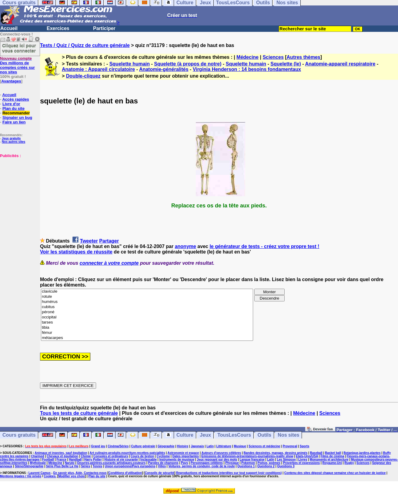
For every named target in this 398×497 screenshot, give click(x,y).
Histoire (182, 446)
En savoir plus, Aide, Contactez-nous (80, 473)
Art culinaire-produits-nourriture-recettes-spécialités (127, 453)
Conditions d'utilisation (125, 473)
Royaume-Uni (332, 463)
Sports (304, 446)
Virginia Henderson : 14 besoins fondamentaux (247, 69)
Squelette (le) (285, 63)
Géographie (166, 446)
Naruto (69, 463)
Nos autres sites (13, 141)
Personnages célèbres (207, 463)
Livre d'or (11, 104)
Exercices (58, 28)
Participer (104, 28)
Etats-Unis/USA (307, 456)
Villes (162, 466)
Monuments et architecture (329, 459)
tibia (147, 327)
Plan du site (13, 108)
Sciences (273, 57)
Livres (302, 459)
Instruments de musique (176, 459)
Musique (240, 446)
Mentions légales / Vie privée (20, 476)
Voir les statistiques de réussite (76, 251)
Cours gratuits (18, 435)
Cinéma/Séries (118, 446)
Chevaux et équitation (62, 456)
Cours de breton (142, 456)
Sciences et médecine (264, 446)
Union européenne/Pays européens (130, 466)
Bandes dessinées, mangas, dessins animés (276, 453)
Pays (184, 463)
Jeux (205, 435)
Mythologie (38, 463)
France (61, 459)
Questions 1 (246, 466)
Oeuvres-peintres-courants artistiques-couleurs (111, 463)
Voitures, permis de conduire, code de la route (201, 466)
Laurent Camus (39, 473)
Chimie (86, 456)
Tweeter (89, 240)
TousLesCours (234, 435)
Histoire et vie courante (121, 459)
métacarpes (147, 338)
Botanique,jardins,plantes (361, 453)
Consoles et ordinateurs (110, 456)
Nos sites (288, 435)
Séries (85, 466)
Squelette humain (129, 63)
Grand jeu (98, 446)
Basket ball (333, 453)
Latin (210, 446)
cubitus (147, 307)
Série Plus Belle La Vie (62, 466)
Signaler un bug (17, 117)
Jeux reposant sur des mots (217, 459)
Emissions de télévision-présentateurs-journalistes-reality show (247, 456)
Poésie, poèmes (268, 463)
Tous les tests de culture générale (79, 413)
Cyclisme (163, 456)
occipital (147, 317)
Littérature (223, 446)
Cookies (49, 476)
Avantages (11, 81)
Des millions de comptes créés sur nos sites (17, 65)
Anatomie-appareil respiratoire (340, 63)
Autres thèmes (303, 57)
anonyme (185, 246)
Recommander (16, 113)
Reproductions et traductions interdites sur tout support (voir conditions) (229, 473)
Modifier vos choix (71, 476)
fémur (147, 332)
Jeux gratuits (11, 138)
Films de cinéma (332, 456)
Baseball (316, 453)
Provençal (290, 446)
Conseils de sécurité (159, 473)
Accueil (9, 28)
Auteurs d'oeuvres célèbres (221, 453)
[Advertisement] (18, 188)
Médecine (247, 57)
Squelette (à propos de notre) (187, 63)
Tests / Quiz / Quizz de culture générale (85, 45)
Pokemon (248, 463)
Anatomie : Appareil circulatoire (98, 69)
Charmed (37, 456)
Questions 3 (285, 466)
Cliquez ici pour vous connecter (19, 48)
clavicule (147, 291)
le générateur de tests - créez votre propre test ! (264, 246)
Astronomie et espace (183, 453)
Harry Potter (93, 459)
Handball (75, 459)
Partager (109, 240)
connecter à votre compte (109, 263)
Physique (232, 463)
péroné (147, 312)
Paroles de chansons (163, 463)
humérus (147, 301)
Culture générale (143, 446)
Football (48, 459)
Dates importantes (185, 456)
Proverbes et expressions (301, 463)
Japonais (197, 446)
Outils (264, 435)
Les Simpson (286, 459)
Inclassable (148, 459)
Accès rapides (15, 99)
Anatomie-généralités (164, 69)
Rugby (349, 463)
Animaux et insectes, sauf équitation (61, 453)
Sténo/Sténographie (29, 466)
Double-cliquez (83, 76)
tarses (147, 322)
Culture (184, 435)
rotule (147, 296)
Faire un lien (14, 122)
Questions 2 (266, 466)
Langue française (252, 459)
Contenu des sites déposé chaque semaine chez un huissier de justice (335, 473)
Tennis (97, 466)
